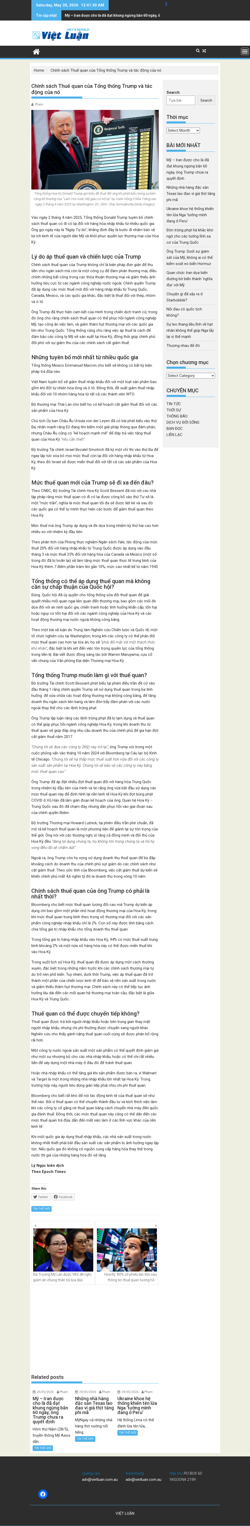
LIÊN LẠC (174, 434)
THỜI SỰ (173, 410)
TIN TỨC (173, 404)
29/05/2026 (45, 1392)
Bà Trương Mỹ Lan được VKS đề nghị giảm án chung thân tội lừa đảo (63, 1255)
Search (173, 92)
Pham (39, 104)
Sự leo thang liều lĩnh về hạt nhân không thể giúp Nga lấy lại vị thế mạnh (190, 330)
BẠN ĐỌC (174, 428)
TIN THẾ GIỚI (41, 1208)
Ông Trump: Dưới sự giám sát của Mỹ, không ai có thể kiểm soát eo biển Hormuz (189, 257)
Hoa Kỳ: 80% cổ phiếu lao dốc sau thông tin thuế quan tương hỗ (127, 1255)
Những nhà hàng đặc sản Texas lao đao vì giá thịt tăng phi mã (116, 15)
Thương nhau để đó (183, 345)
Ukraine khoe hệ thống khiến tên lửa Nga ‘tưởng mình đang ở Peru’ (190, 214)
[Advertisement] (95, 1329)
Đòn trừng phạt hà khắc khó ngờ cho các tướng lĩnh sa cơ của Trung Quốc (189, 236)
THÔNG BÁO (177, 416)
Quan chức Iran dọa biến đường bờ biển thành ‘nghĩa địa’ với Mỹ (189, 278)
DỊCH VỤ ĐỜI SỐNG (182, 422)
